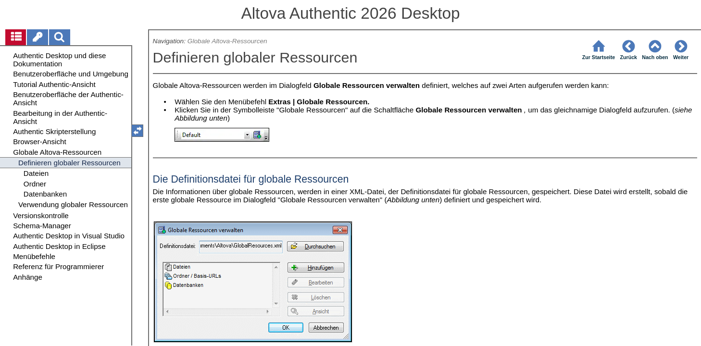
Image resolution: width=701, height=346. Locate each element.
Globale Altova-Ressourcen (227, 41)
